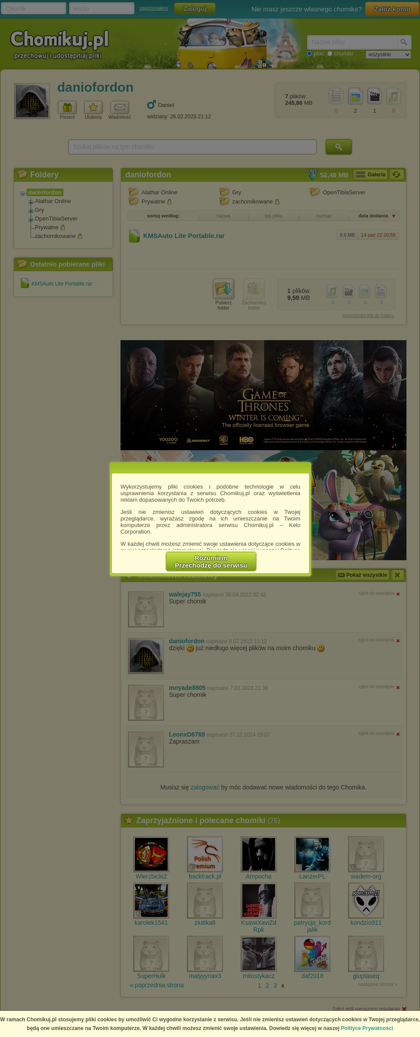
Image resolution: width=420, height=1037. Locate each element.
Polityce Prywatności (367, 1028)
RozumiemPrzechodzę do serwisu (211, 561)
